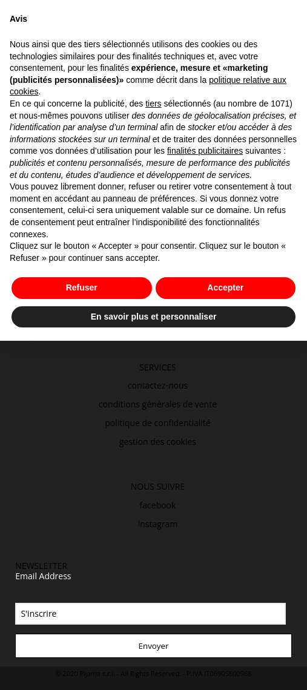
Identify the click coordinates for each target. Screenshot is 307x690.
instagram (158, 524)
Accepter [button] (225, 287)
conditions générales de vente (158, 404)
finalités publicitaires (205, 151)
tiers (153, 103)
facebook (158, 505)
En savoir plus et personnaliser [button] (154, 316)
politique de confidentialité (158, 423)
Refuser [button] (81, 287)
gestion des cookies (157, 441)
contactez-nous (158, 385)
